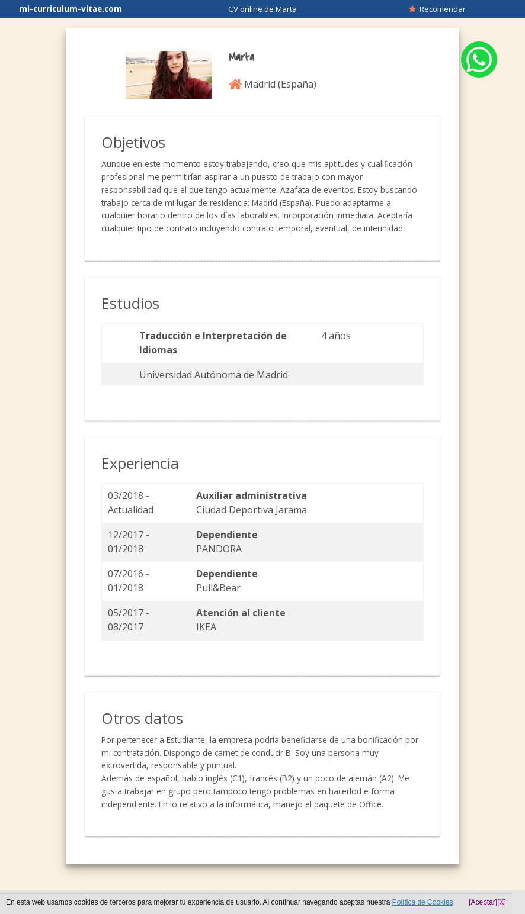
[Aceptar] (483, 902)
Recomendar (437, 9)
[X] (501, 902)
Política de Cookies (422, 902)
